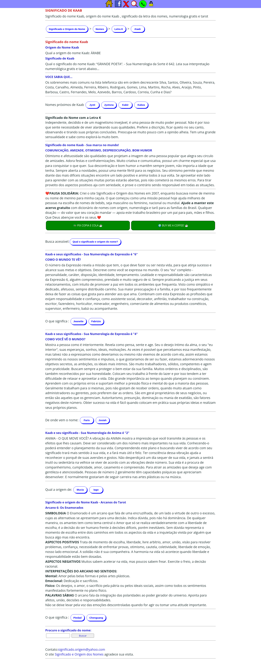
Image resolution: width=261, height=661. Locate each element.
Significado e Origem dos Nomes (79, 654)
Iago (96, 489)
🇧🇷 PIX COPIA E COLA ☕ (87, 225)
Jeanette (78, 321)
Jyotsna (109, 104)
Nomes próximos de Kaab (64, 104)
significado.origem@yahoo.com (81, 649)
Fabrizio (96, 321)
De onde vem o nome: (61, 420)
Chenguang (96, 617)
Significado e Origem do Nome (67, 29)
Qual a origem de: (58, 489)
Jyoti (92, 104)
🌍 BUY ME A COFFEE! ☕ (173, 225)
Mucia (80, 489)
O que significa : (57, 321)
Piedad (77, 617)
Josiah (103, 420)
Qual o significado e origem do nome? (95, 241)
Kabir (125, 104)
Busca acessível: (57, 241)
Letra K (119, 29)
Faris (87, 420)
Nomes (100, 29)
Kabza (141, 104)
